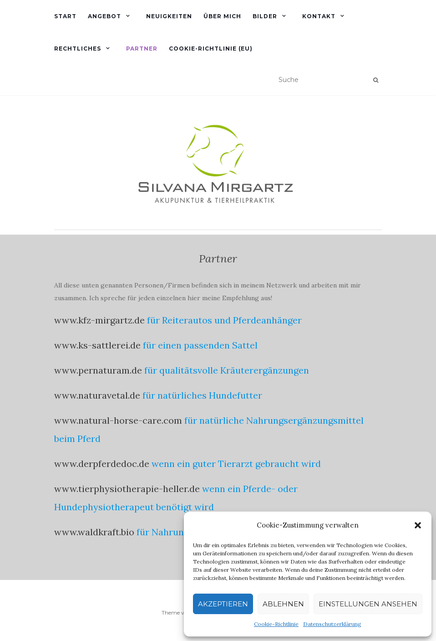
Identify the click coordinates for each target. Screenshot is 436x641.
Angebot (104, 16)
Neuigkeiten (169, 16)
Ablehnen (283, 604)
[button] (417, 525)
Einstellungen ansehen (368, 604)
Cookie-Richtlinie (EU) (211, 48)
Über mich (222, 16)
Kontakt (318, 16)
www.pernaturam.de (98, 370)
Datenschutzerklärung (332, 623)
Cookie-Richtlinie (276, 623)
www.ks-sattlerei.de (97, 345)
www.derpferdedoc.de (101, 463)
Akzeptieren (223, 604)
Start (65, 16)
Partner (141, 48)
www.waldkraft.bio (94, 532)
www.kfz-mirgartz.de (99, 320)
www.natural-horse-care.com (118, 420)
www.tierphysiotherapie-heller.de (127, 488)
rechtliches (77, 48)
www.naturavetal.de (97, 395)
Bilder (265, 16)
